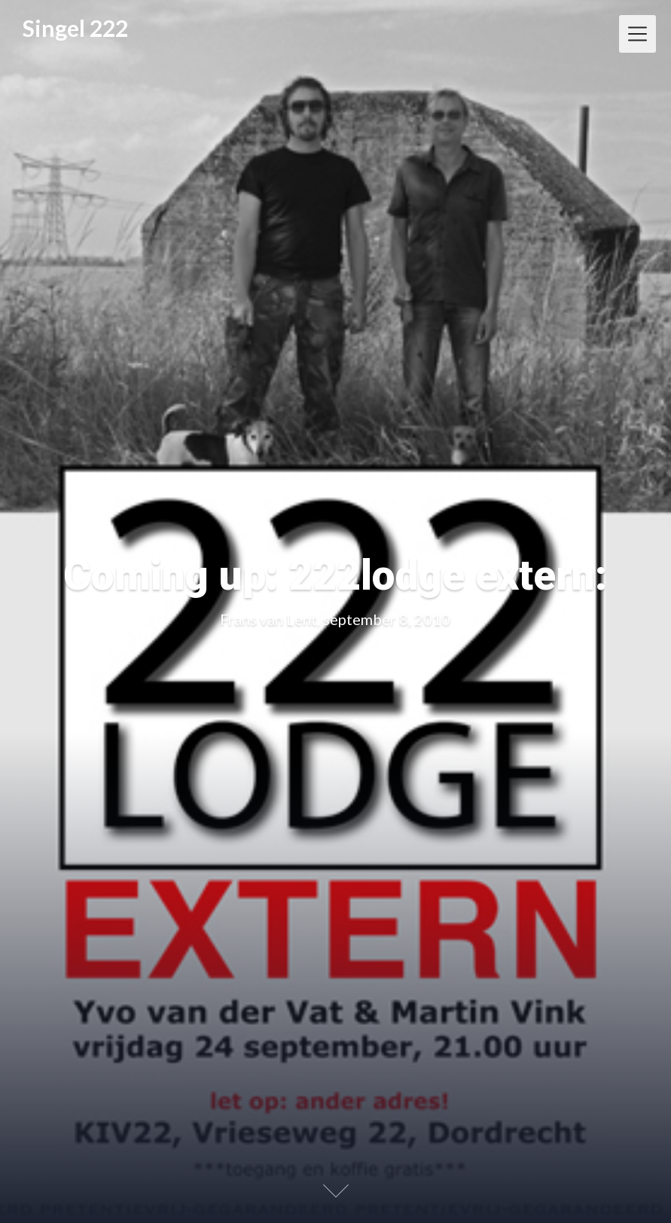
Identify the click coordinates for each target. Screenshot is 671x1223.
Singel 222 (75, 28)
